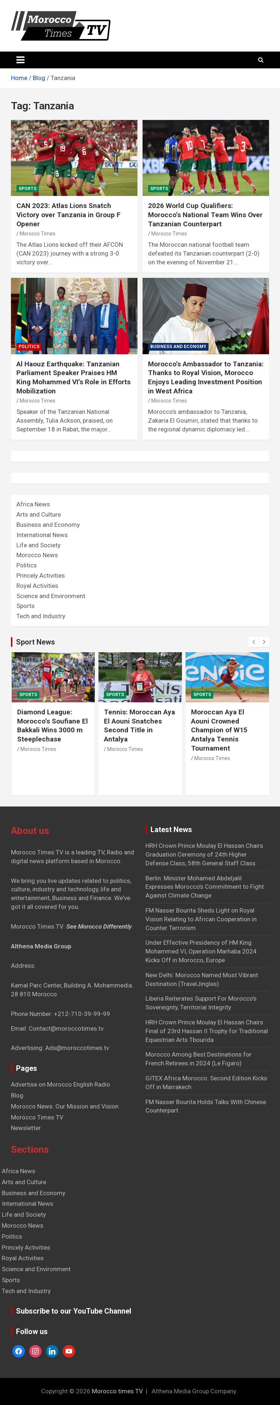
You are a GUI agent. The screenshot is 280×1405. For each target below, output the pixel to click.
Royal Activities (37, 585)
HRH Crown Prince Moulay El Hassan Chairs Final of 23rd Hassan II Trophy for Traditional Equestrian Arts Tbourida (206, 1031)
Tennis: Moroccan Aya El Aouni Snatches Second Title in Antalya (139, 725)
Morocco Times (37, 234)
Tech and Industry (40, 616)
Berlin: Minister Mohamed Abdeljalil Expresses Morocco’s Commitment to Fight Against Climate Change (204, 887)
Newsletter (26, 1128)
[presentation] (253, 642)
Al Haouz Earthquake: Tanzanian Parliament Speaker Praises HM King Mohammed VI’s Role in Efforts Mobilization (73, 377)
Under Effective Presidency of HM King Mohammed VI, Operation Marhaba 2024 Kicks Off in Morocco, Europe (201, 951)
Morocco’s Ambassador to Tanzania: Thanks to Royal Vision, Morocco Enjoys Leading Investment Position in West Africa (206, 377)
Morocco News (37, 555)
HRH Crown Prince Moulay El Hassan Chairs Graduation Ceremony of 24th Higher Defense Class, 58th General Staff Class (204, 854)
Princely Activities (40, 575)
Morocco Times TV (37, 1117)
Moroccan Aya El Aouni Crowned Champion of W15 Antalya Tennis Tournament (219, 730)
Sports (27, 188)
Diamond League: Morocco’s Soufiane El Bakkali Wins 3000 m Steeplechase (52, 725)
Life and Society (38, 545)
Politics (29, 346)
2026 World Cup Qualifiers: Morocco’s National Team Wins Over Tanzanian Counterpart (205, 214)
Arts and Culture (38, 514)
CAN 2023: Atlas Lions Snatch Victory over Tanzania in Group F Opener (68, 214)
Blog (17, 1095)
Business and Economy (178, 346)
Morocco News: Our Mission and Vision (64, 1106)
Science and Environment (50, 596)
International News (42, 535)
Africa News (33, 504)
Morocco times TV (117, 1391)
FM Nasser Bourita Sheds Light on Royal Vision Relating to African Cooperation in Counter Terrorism (201, 919)
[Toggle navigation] (20, 60)
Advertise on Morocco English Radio (60, 1084)
